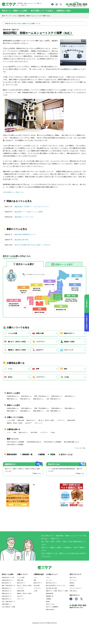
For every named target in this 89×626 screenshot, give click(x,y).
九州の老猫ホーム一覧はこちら (13, 192)
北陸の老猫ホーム (70, 408)
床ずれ (10, 377)
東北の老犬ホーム (26, 396)
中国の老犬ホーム (25, 399)
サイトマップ (73, 580)
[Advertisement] (44, 497)
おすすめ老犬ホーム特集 (8, 607)
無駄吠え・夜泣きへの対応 (17, 350)
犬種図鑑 (41, 454)
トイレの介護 (12, 333)
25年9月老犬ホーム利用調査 (15, 444)
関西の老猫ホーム (12, 411)
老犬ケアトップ (6, 16)
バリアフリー (40, 342)
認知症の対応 (71, 420)
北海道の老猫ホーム (13, 408)
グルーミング (69, 350)
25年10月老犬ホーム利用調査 (52, 442)
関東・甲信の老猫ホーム (41, 408)
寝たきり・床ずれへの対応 (17, 342)
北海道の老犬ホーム (13, 396)
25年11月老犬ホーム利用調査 (15, 442)
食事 (37, 369)
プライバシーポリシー (76, 588)
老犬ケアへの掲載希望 (52, 607)
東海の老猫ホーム (56, 408)
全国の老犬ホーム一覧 (8, 577)
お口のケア (40, 350)
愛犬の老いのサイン (51, 583)
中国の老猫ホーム (25, 411)
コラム (15, 16)
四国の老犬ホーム (38, 399)
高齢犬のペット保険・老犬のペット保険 (57, 591)
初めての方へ (73, 577)
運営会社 (72, 583)
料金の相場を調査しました (71, 442)
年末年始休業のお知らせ (34, 442)
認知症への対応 (70, 342)
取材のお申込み (50, 609)
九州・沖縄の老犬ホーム (53, 399)
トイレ (10, 369)
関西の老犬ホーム (12, 399)
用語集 (52, 454)
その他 (67, 377)
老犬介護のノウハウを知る (42, 10)
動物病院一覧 (27, 454)
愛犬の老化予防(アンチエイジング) (55, 585)
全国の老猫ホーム (6, 604)
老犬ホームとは (66, 454)
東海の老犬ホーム (56, 396)
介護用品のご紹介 (63, 10)
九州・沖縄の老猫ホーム (53, 411)
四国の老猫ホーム (38, 411)
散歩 (66, 369)
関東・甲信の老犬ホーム (41, 396)
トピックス (49, 580)
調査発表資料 (12, 454)
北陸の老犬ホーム (70, 396)
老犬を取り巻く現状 (51, 588)
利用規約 (72, 585)
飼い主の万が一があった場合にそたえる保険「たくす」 (25, 23)
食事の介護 (40, 333)
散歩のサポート (70, 333)
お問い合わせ (73, 591)
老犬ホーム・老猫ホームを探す (15, 10)
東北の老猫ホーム (26, 408)
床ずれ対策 (34, 432)
